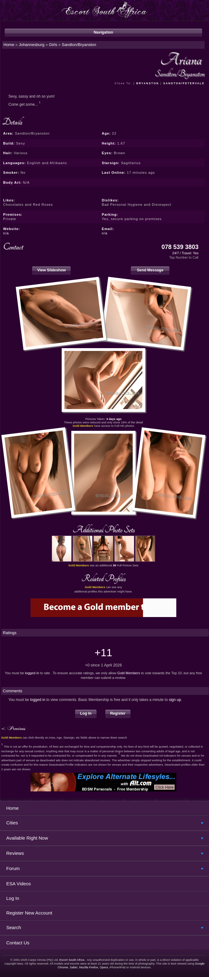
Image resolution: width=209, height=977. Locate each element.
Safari (74, 967)
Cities (12, 822)
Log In (86, 713)
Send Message (150, 270)
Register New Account (29, 912)
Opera (104, 967)
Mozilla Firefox (88, 967)
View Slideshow (51, 270)
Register (118, 713)
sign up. (175, 700)
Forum (13, 868)
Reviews (15, 853)
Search (13, 927)
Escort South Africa (72, 959)
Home (12, 808)
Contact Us (17, 942)
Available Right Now (27, 838)
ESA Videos (18, 883)
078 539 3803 (180, 246)
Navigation (103, 32)
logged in (32, 673)
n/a (6, 233)
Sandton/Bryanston (79, 44)
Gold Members (128, 673)
